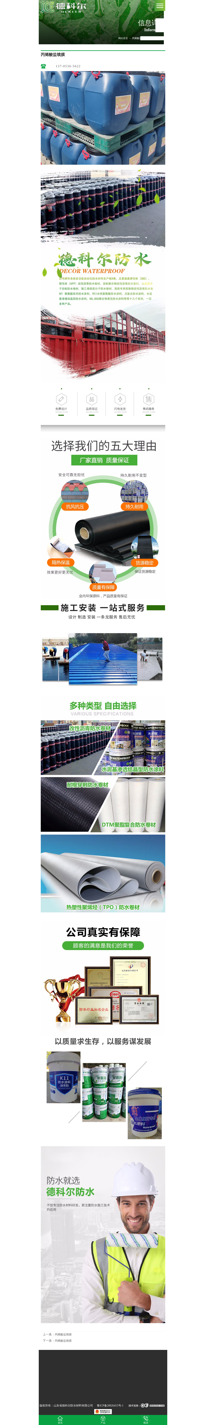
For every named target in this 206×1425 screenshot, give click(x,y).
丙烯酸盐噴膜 (139, 38)
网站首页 (123, 38)
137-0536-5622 (68, 66)
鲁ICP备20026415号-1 (110, 1405)
